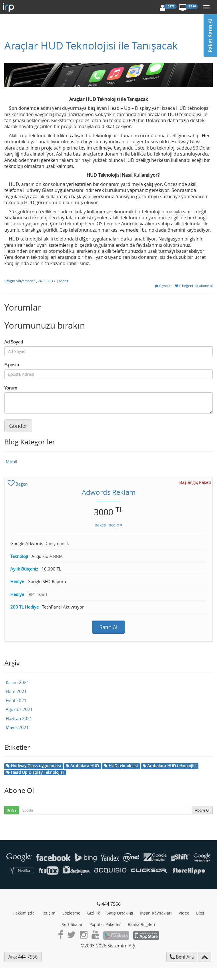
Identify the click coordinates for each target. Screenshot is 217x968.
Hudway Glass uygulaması (33, 765)
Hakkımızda (24, 913)
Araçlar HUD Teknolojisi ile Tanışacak (91, 45)
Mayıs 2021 (17, 727)
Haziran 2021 (19, 718)
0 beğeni (184, 285)
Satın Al (108, 627)
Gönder (18, 425)
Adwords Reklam (109, 492)
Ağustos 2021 (19, 709)
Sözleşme (71, 913)
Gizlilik (93, 913)
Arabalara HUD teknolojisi (169, 765)
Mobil (63, 281)
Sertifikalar (72, 924)
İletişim (48, 913)
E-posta (11, 364)
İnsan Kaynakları (156, 913)
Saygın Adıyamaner (20, 281)
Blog (200, 913)
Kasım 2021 (17, 682)
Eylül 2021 (16, 700)
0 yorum (164, 285)
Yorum (10, 388)
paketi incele (108, 525)
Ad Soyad (13, 342)
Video (184, 913)
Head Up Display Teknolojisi (35, 772)
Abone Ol (202, 810)
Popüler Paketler (105, 924)
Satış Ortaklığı (120, 913)
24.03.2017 (47, 281)
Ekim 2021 (16, 691)
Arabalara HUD (82, 765)
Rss (11, 810)
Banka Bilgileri (141, 924)
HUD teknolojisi (121, 765)
